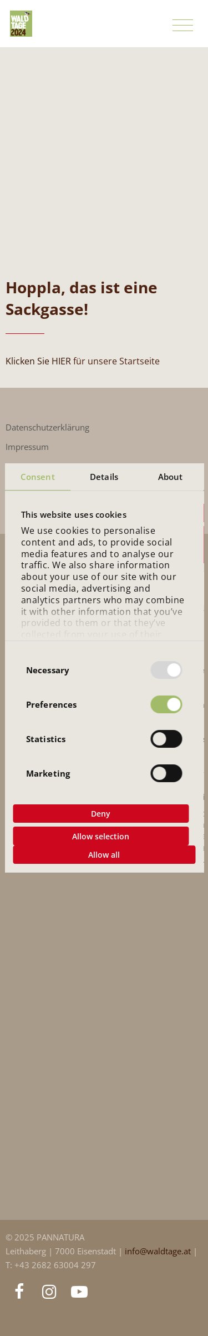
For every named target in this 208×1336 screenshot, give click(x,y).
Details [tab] (104, 476)
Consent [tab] (38, 476)
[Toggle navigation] (183, 25)
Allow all (104, 854)
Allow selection (100, 836)
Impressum (27, 447)
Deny (100, 813)
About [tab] (170, 476)
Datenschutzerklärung (47, 427)
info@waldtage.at (159, 1251)
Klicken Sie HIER (38, 361)
